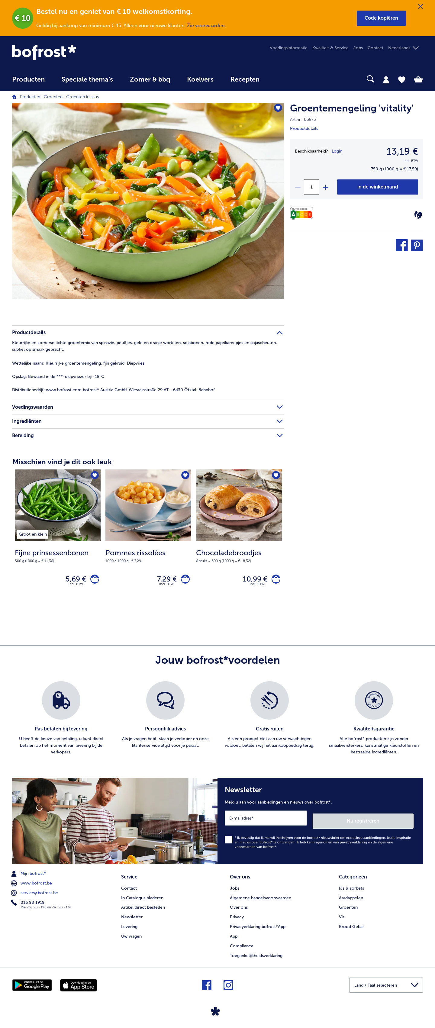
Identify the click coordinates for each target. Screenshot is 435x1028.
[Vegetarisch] (418, 215)
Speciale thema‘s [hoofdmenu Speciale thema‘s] (87, 79)
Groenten (53, 96)
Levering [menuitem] (129, 924)
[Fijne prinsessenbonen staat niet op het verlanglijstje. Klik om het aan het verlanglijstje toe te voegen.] (94, 476)
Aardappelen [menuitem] (351, 895)
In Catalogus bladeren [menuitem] (142, 895)
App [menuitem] (233, 934)
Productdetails (304, 128)
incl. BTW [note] (76, 587)
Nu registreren (389, 820)
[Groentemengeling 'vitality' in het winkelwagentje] (377, 187)
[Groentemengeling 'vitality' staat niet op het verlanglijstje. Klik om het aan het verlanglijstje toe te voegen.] (276, 109)
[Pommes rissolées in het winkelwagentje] (184, 580)
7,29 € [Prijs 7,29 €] (164, 580)
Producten (30, 96)
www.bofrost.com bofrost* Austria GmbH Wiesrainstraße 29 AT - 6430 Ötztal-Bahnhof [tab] (113, 389)
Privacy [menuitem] (237, 915)
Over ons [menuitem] (239, 905)
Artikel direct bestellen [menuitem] (143, 905)
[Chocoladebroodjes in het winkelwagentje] (274, 580)
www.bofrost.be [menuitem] (32, 883)
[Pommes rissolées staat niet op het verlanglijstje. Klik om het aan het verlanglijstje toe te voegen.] (185, 476)
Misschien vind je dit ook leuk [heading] (62, 461)
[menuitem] (28, 82)
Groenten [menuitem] (348, 905)
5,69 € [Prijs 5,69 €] (73, 580)
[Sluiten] (420, 6)
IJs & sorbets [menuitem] (351, 886)
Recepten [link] (244, 79)
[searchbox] (280, 79)
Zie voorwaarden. (206, 25)
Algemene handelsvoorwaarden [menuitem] (260, 895)
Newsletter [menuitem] (132, 915)
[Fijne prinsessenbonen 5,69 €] (58, 539)
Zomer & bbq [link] (150, 79)
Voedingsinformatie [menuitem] (289, 47)
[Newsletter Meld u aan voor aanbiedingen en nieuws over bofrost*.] (320, 822)
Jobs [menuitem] (358, 47)
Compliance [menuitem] (241, 944)
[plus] (325, 187)
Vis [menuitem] (341, 915)
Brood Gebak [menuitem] (352, 924)
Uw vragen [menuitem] (131, 934)
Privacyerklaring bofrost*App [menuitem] (257, 924)
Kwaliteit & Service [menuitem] (330, 47)
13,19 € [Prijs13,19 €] (402, 151)
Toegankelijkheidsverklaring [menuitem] (256, 953)
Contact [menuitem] (375, 47)
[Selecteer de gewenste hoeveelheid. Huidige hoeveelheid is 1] (311, 187)
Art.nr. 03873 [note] (303, 119)
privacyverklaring (353, 842)
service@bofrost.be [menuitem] (35, 893)
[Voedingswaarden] (303, 213)
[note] (58, 555)
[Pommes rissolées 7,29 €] (148, 539)
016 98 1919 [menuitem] (28, 902)
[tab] (386, 79)
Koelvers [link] (200, 79)
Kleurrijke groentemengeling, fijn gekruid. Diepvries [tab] (78, 363)
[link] (73, 52)
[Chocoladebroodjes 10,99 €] (239, 539)
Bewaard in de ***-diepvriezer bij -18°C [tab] (58, 376)
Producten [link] (28, 79)
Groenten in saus (82, 96)
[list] (217, 721)
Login (337, 151)
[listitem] (32, 533)
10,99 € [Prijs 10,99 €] (252, 580)
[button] (381, 18)
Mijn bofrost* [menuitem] (29, 873)
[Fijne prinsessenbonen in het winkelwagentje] (93, 580)
